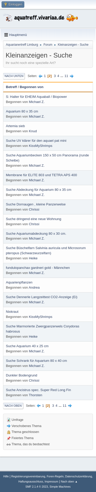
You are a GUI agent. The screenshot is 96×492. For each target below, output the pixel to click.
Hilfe (6, 476)
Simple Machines (60, 486)
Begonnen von (32, 87)
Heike (33, 258)
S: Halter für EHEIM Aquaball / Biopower (36, 97)
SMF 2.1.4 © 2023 (36, 486)
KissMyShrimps (40, 146)
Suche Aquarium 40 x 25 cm (27, 346)
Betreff (11, 87)
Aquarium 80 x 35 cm (22, 111)
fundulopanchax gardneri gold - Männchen (38, 268)
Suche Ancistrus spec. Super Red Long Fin (38, 390)
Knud (33, 131)
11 (66, 76)
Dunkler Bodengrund (21, 375)
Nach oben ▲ (69, 481)
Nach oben (13, 405)
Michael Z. (37, 102)
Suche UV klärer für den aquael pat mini (36, 141)
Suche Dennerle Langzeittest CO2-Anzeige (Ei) (41, 297)
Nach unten (14, 76)
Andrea (34, 287)
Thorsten (35, 395)
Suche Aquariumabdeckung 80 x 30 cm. (36, 233)
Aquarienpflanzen (19, 282)
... (62, 76)
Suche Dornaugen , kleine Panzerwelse (36, 204)
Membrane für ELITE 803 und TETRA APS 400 (41, 175)
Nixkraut (12, 312)
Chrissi (34, 209)
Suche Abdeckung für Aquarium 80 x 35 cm (38, 190)
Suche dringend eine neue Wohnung (33, 219)
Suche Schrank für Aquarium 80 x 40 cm (36, 361)
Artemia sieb (15, 126)
